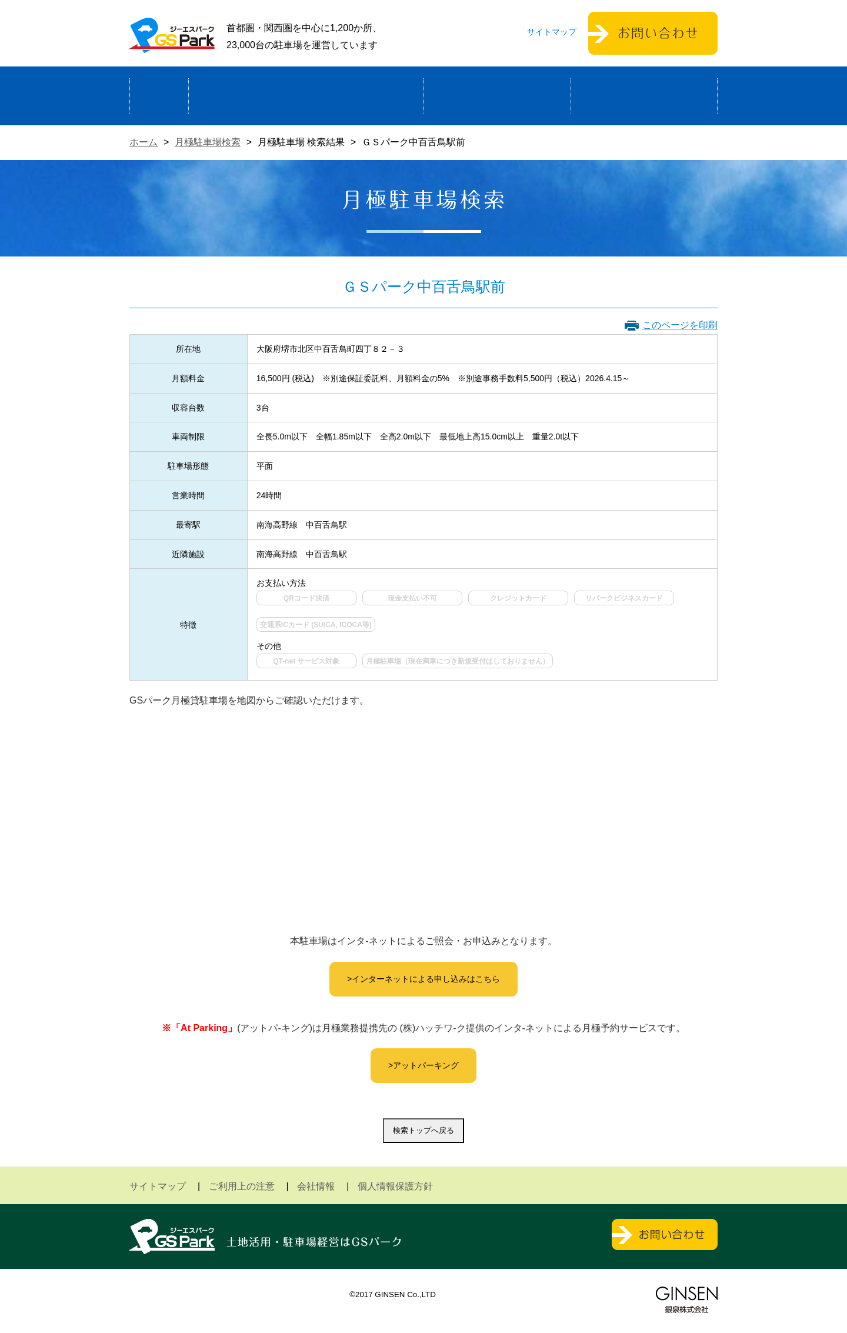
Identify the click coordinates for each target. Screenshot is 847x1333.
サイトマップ (551, 31)
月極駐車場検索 (208, 142)
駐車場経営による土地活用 (306, 96)
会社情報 (316, 1186)
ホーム (159, 96)
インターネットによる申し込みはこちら (426, 979)
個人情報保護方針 (395, 1186)
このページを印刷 (680, 325)
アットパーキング (426, 1065)
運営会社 (644, 96)
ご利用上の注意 (242, 1186)
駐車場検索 (497, 96)
